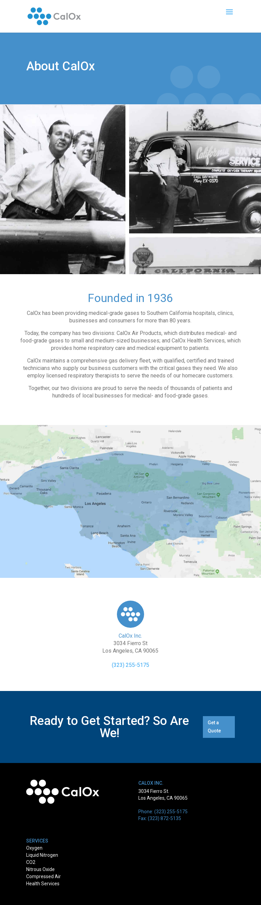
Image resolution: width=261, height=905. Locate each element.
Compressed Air (43, 876)
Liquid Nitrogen (42, 855)
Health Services (42, 883)
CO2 (30, 862)
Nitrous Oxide (40, 869)
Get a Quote (214, 726)
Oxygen (34, 848)
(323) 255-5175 (130, 665)
